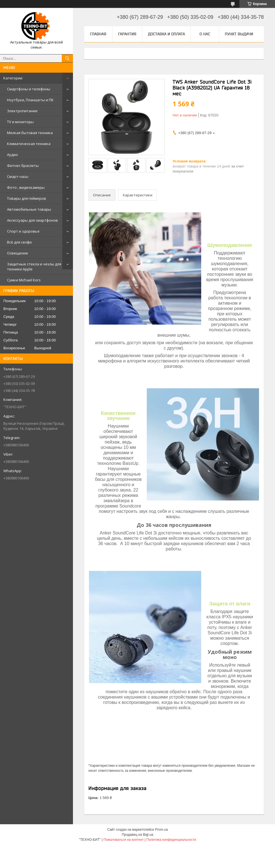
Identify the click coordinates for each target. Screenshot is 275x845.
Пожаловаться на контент (124, 840)
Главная (98, 34)
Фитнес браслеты (23, 165)
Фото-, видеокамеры (26, 187)
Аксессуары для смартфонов (32, 220)
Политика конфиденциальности (171, 840)
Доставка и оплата (166, 34)
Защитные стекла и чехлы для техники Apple (34, 266)
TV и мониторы (20, 121)
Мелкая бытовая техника (30, 132)
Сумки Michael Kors (24, 280)
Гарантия (127, 34)
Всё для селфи (19, 242)
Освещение (17, 253)
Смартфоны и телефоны (28, 88)
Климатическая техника (29, 143)
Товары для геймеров (26, 198)
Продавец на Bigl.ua (137, 835)
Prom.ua (161, 830)
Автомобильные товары (29, 209)
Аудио (12, 154)
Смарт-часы (17, 176)
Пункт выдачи (239, 34)
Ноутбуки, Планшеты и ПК (30, 99)
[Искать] (67, 58)
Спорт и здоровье (23, 231)
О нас (205, 34)
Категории (12, 78)
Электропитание (22, 110)
